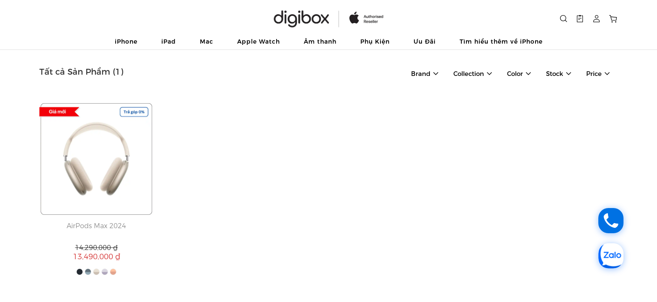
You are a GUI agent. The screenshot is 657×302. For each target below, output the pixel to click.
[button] (580, 18)
